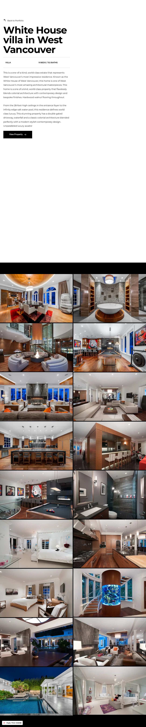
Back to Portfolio (15, 20)
